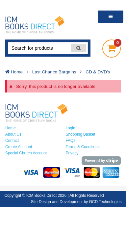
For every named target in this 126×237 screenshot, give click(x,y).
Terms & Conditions (83, 147)
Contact (12, 140)
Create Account (18, 147)
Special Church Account (26, 153)
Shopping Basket (80, 134)
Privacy (72, 153)
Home (10, 128)
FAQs (71, 140)
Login (70, 128)
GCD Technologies (105, 201)
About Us (13, 134)
